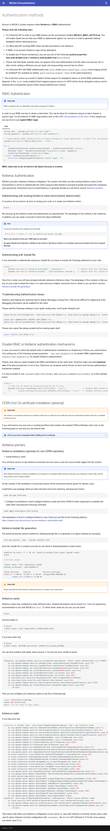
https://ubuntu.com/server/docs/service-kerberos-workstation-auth (32, 520)
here (84, 604)
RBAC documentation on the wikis (74, 116)
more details (63, 58)
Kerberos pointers (95, 188)
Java (6, 126)
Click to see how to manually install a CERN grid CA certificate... (32, 435)
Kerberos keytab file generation (16, 286)
